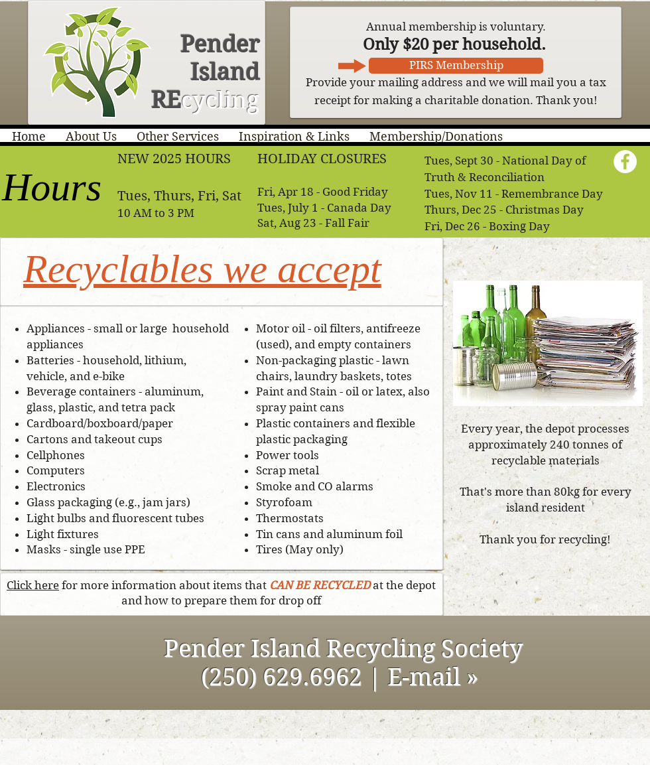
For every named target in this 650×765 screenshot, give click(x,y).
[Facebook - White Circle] (625, 161)
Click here (33, 585)
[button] (91, 136)
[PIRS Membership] (456, 66)
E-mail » (436, 677)
